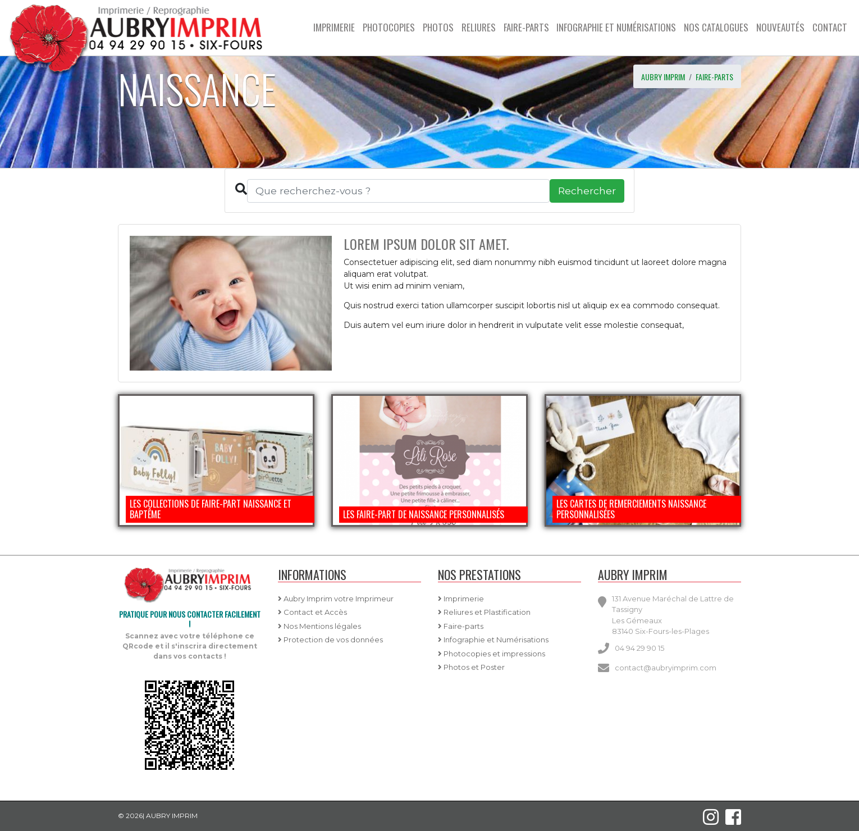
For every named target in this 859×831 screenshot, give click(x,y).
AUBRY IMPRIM (663, 77)
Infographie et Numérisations (493, 639)
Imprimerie (461, 598)
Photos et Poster (471, 667)
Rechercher (587, 191)
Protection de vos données (330, 639)
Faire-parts (714, 77)
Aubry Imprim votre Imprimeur (336, 598)
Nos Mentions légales (319, 626)
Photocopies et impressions (491, 653)
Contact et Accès (312, 612)
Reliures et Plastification (484, 612)
